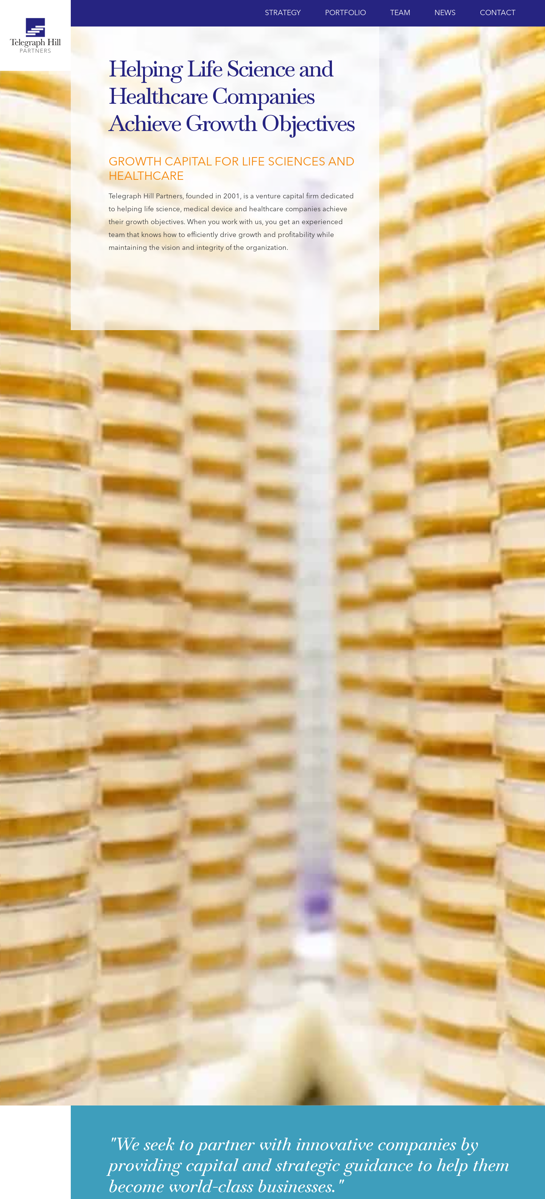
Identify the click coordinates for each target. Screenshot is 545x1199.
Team (400, 13)
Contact (497, 13)
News (445, 13)
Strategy (283, 13)
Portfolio (345, 13)
